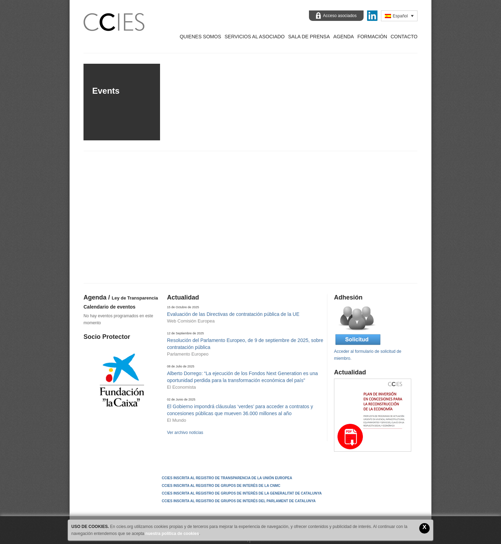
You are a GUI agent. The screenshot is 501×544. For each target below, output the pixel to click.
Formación (372, 36)
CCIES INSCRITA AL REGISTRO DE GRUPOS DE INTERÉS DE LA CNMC (221, 486)
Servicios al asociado (254, 36)
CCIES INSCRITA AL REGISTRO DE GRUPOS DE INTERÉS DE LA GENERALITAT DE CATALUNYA (242, 493)
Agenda (343, 36)
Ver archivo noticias (185, 432)
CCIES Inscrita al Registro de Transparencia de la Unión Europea (227, 478)
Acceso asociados (340, 15)
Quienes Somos (200, 36)
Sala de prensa (309, 36)
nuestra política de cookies (172, 533)
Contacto (404, 36)
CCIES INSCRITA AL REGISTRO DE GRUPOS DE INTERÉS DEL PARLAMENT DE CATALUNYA (239, 501)
